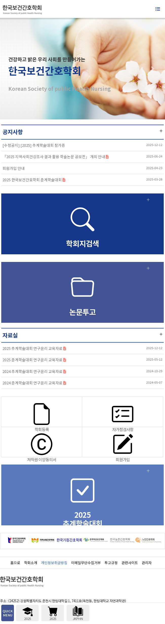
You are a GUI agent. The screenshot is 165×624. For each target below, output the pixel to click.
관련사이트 (129, 562)
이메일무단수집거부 (86, 562)
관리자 (147, 562)
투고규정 (111, 562)
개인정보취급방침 (54, 562)
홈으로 (15, 562)
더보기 (161, 130)
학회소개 (30, 562)
